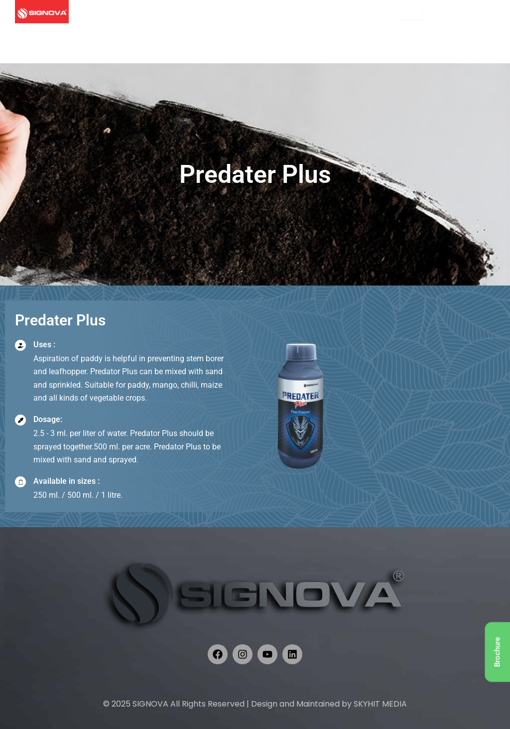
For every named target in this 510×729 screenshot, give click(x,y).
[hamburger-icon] (411, 12)
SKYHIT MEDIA (380, 704)
